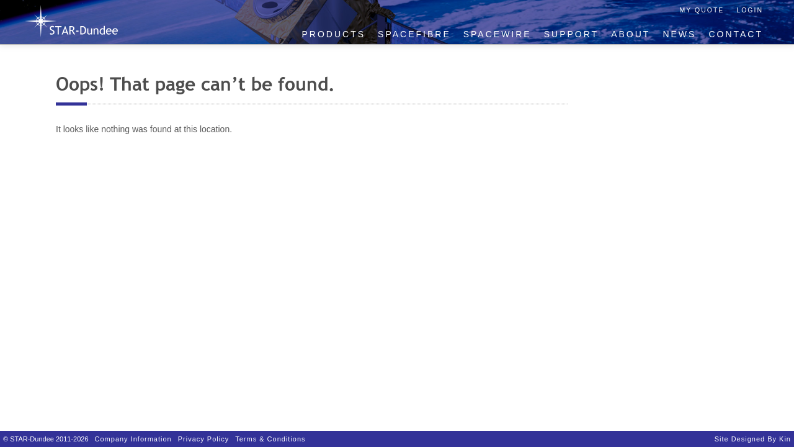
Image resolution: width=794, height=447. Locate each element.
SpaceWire (497, 34)
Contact (735, 34)
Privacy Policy (203, 439)
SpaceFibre (414, 34)
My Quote (702, 10)
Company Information (133, 439)
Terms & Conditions (270, 439)
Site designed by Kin (753, 439)
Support (571, 34)
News (679, 34)
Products (334, 34)
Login (749, 10)
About (630, 34)
